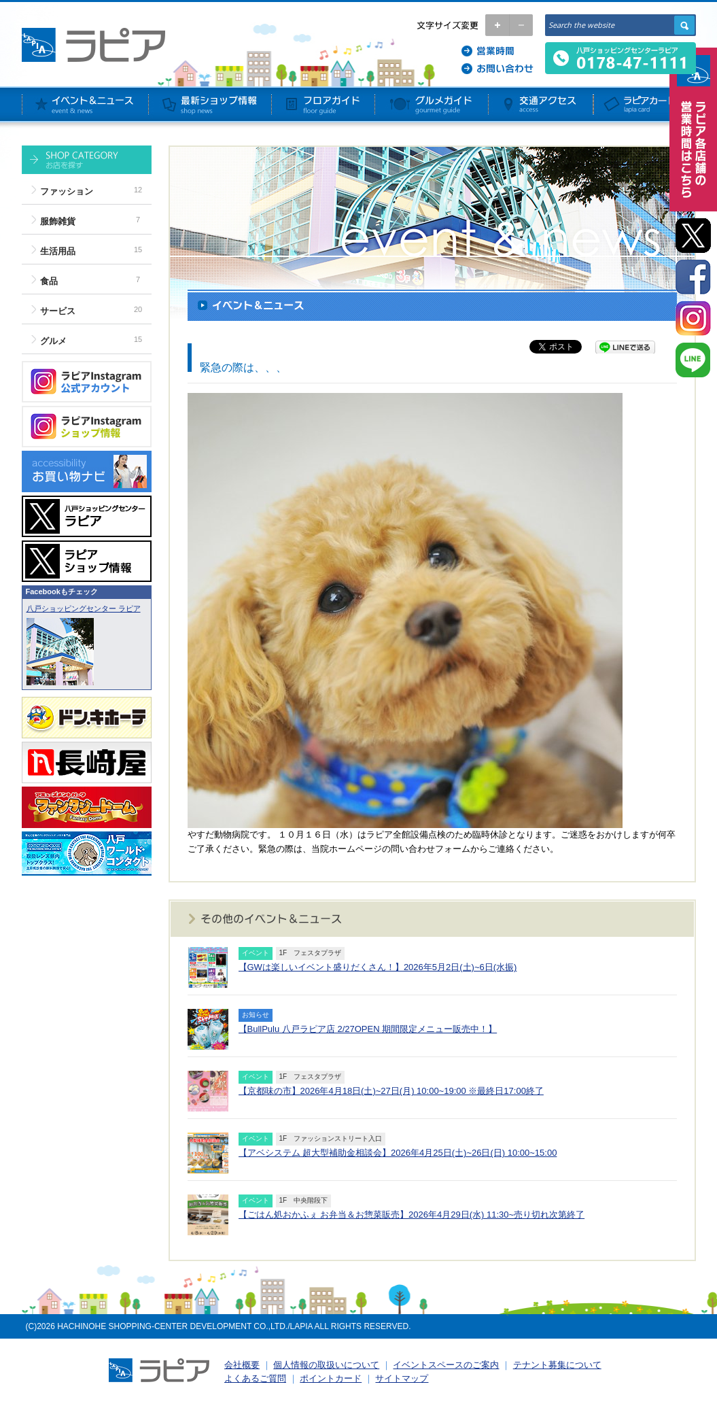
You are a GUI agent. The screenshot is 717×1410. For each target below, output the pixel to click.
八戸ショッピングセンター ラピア (84, 608)
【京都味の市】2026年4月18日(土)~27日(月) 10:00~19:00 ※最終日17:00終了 (391, 1091)
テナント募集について (557, 1365)
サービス (57, 311)
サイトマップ (401, 1378)
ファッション (66, 191)
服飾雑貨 (57, 221)
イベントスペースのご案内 (446, 1365)
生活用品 (57, 251)
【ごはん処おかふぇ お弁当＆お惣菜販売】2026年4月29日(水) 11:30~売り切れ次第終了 (412, 1214)
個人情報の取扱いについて (326, 1365)
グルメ (53, 341)
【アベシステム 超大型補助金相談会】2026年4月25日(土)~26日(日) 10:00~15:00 (398, 1153)
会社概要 (242, 1365)
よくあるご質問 (255, 1378)
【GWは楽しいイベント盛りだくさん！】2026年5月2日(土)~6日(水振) (378, 967)
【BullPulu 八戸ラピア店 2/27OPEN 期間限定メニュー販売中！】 (368, 1029)
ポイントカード (331, 1378)
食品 (49, 281)
